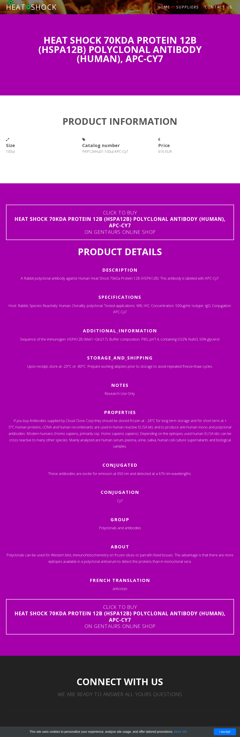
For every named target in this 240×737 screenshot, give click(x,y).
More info (180, 731)
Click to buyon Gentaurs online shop (120, 222)
